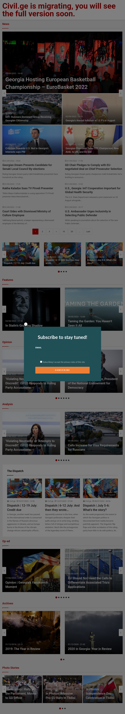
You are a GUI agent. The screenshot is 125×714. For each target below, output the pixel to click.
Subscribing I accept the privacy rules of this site (62, 362)
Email (38, 347)
